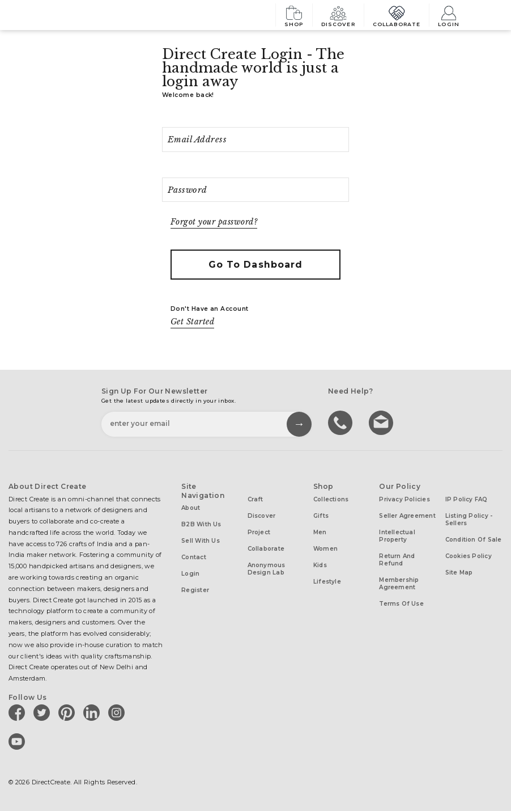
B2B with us (201, 524)
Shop (294, 15)
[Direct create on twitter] (43, 712)
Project (259, 532)
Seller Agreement (407, 515)
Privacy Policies (404, 499)
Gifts (321, 515)
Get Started (192, 322)
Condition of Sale (473, 539)
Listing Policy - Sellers (469, 519)
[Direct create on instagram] (118, 712)
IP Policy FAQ (466, 499)
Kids (320, 565)
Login (448, 15)
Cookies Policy (468, 556)
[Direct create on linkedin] (93, 712)
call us (341, 422)
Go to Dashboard (255, 264)
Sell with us (200, 540)
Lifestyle (327, 581)
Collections (330, 499)
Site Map (459, 572)
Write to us (382, 422)
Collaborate (397, 15)
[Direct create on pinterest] (68, 712)
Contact (193, 557)
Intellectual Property (397, 536)
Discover (338, 15)
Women (325, 548)
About (190, 508)
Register (195, 590)
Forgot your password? (214, 222)
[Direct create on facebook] (18, 712)
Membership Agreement (399, 583)
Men (320, 532)
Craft (255, 499)
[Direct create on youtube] (18, 741)
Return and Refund (397, 559)
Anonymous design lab (267, 568)
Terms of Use (401, 603)
